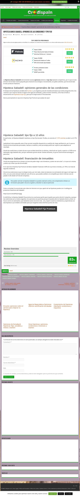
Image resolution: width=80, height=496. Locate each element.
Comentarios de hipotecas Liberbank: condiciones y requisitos (63, 306)
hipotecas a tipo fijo (20, 94)
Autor (69, 488)
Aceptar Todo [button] (52, 493)
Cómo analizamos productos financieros (57, 488)
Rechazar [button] (61, 493)
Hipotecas (57, 20)
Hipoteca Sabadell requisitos (45, 276)
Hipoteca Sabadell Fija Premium (40, 209)
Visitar (69, 53)
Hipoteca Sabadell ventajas (9, 278)
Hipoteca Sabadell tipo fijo (60, 276)
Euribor (29, 91)
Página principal (7, 27)
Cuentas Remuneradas (23, 20)
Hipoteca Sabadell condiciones (44, 274)
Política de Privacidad (24, 488)
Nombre (6, 357)
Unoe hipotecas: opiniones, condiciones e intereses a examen (38, 326)
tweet (5, 37)
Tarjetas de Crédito (35, 20)
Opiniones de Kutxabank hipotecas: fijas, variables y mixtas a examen (12, 326)
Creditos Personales (72, 20)
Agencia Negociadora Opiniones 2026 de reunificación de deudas (39, 305)
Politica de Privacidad (27, 7)
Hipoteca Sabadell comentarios (27, 274)
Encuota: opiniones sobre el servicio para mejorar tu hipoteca (13, 307)
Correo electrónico (9, 363)
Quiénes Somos (43, 488)
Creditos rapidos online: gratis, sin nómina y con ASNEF (13, 283)
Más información (68, 42)
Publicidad (36, 7)
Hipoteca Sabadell (13, 274)
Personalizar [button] (69, 493)
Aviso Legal (8, 7)
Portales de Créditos (11, 20)
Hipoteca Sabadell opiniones (28, 276)
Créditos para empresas (47, 20)
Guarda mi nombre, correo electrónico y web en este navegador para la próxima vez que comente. (34, 373)
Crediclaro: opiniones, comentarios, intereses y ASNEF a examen (66, 284)
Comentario (7, 342)
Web (4, 368)
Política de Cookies (16, 7)
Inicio (2, 7)
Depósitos (63, 20)
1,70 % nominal (61, 138)
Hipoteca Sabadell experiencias (62, 274)
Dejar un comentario (28, 34)
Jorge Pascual (8, 34)
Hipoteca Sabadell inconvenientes (11, 276)
